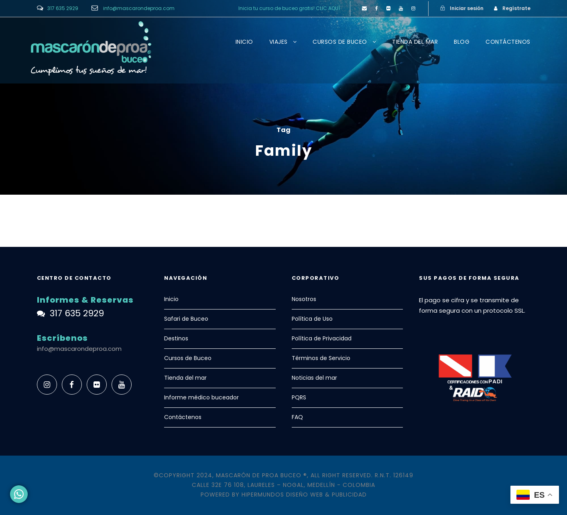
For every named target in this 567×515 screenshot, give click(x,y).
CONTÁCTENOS (508, 42)
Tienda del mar (185, 378)
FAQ (297, 417)
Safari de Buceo (186, 319)
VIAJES (278, 42)
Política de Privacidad (322, 338)
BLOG (461, 42)
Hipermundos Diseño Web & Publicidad (304, 495)
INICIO (244, 42)
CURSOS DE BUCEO (340, 42)
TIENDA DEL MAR (415, 42)
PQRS (299, 397)
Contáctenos (182, 417)
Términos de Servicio (321, 358)
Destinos (176, 338)
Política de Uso (312, 319)
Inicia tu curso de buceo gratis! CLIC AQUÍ (289, 8)
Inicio (171, 299)
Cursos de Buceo (187, 358)
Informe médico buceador (201, 397)
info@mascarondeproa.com (139, 8)
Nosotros (304, 299)
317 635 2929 (62, 8)
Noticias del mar (314, 378)
